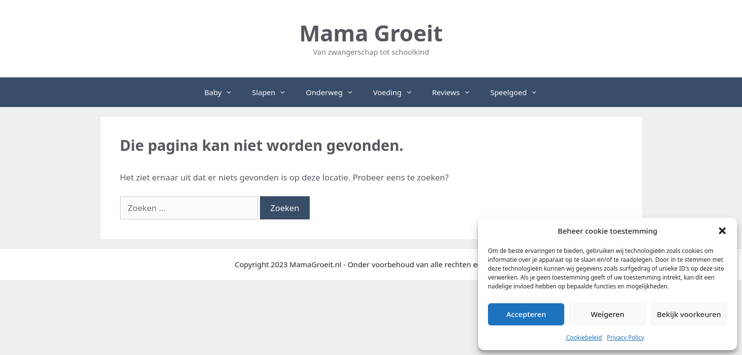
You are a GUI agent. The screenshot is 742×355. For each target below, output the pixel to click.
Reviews (456, 92)
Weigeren (607, 314)
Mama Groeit (371, 33)
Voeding (397, 92)
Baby (223, 92)
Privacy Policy (626, 337)
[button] (722, 231)
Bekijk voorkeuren (689, 314)
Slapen (274, 92)
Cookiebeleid (584, 337)
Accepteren (526, 314)
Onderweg (334, 92)
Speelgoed (519, 92)
